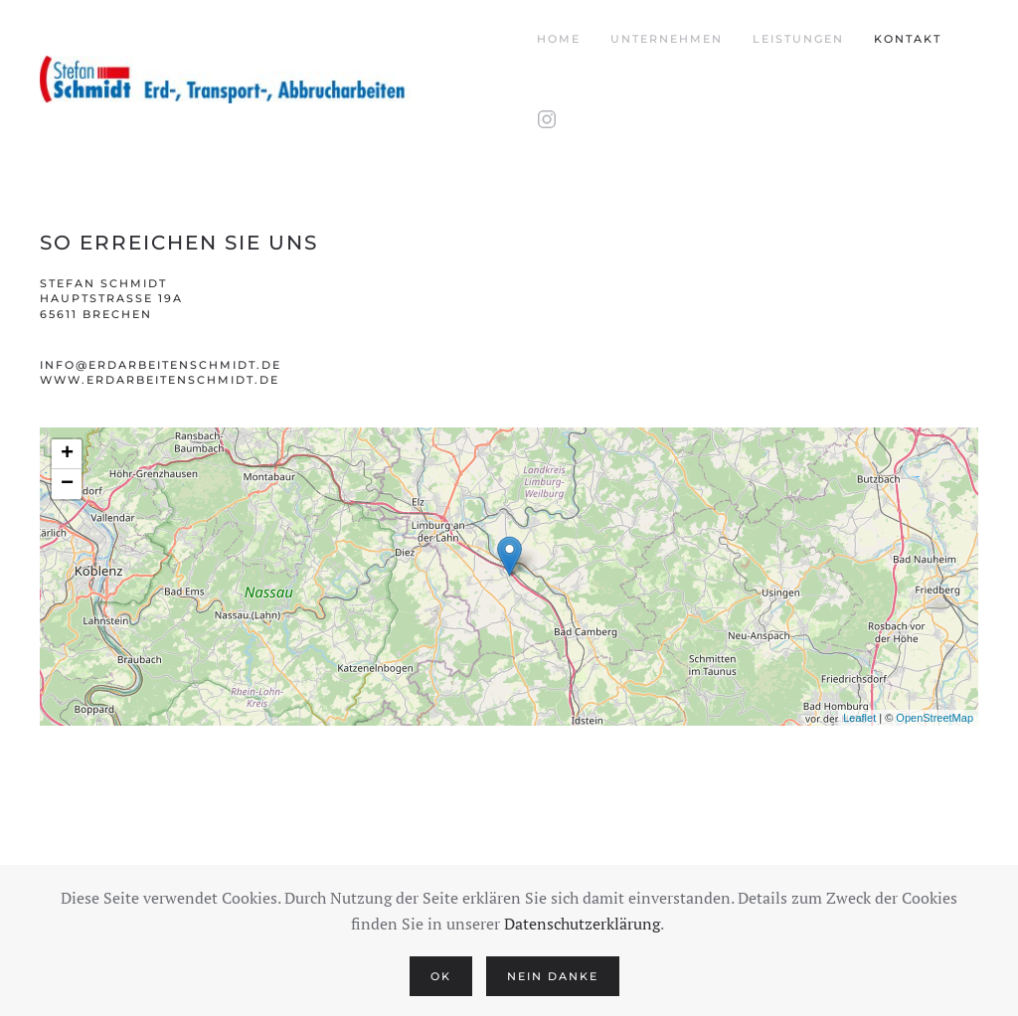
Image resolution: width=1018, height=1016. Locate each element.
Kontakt (907, 39)
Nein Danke (552, 976)
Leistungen (798, 39)
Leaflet (859, 718)
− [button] (67, 484)
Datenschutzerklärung (582, 923)
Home (559, 39)
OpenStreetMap (934, 718)
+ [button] (67, 454)
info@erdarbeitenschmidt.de (160, 365)
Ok (440, 976)
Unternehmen (666, 39)
